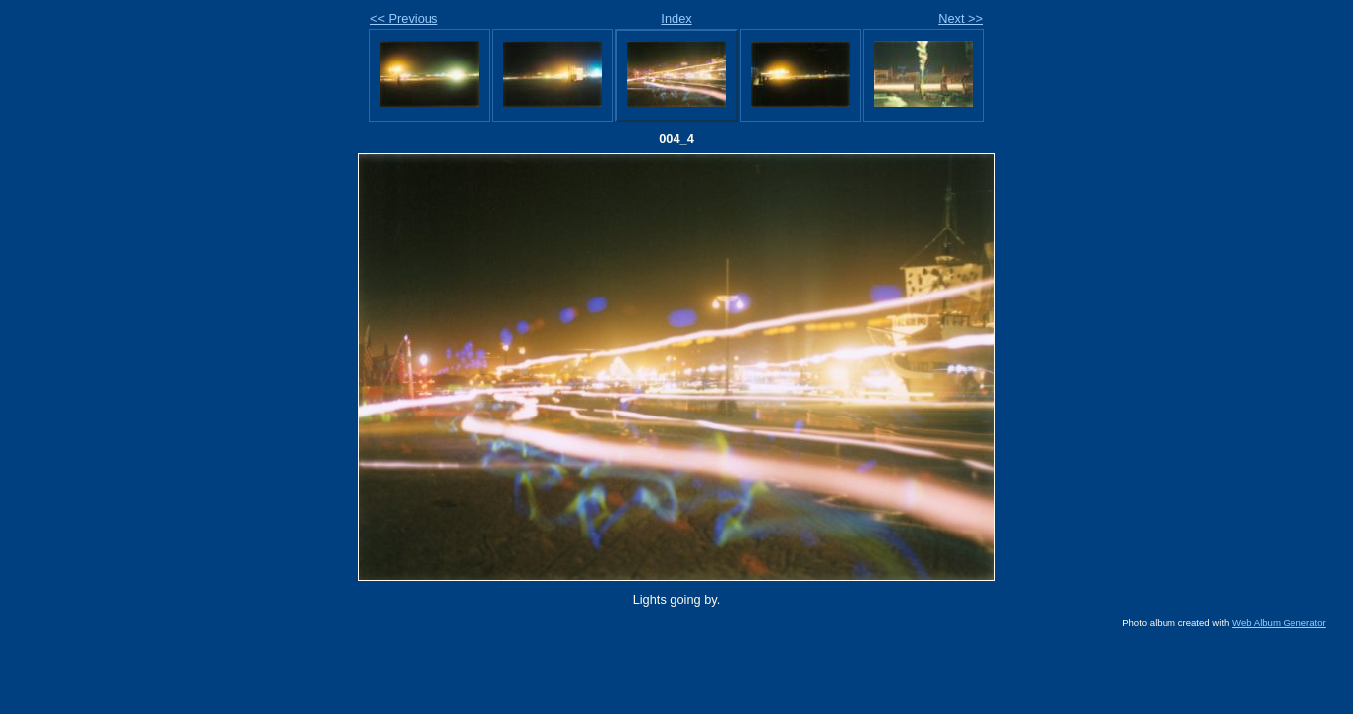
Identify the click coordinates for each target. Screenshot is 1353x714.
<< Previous (403, 18)
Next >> (960, 18)
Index (676, 18)
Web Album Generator (1279, 622)
